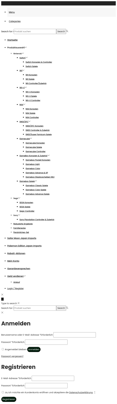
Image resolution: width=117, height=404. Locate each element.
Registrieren (8, 399)
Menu (12, 12)
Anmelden (33, 349)
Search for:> (7, 31)
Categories (15, 21)
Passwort (12, 342)
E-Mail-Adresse (16, 378)
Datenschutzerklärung (81, 392)
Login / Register (15, 288)
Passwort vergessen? (12, 356)
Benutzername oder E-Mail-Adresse (27, 334)
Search (61, 31)
